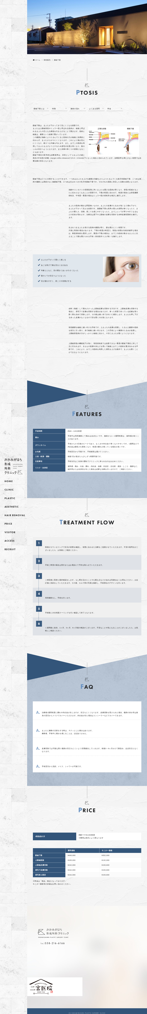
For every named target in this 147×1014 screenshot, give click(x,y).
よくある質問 (94, 109)
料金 (109, 109)
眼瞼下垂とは (39, 109)
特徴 (54, 109)
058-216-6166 (55, 943)
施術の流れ (75, 109)
